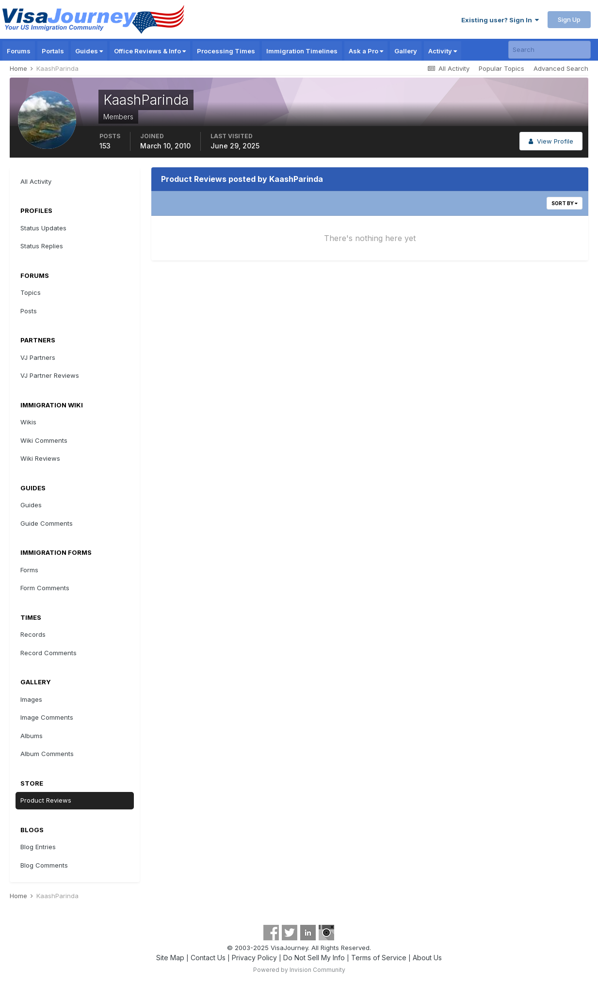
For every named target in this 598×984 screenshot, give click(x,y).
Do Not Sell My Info (314, 957)
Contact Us (208, 957)
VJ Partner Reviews (49, 375)
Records (33, 634)
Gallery (405, 51)
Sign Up (569, 19)
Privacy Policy (254, 957)
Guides (89, 51)
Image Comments (46, 717)
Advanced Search (560, 68)
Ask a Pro (366, 51)
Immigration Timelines (302, 51)
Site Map (170, 957)
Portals (53, 51)
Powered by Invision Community (299, 969)
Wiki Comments (43, 440)
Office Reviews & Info (150, 51)
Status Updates (43, 228)
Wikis (28, 422)
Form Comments (44, 588)
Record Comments (48, 653)
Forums (19, 51)
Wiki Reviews (40, 458)
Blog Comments (44, 865)
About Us (427, 957)
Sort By (564, 203)
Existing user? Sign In (500, 20)
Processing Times (226, 51)
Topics (30, 292)
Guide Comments (46, 523)
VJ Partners (37, 357)
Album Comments (47, 754)
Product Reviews (45, 800)
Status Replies (41, 246)
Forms (29, 570)
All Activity (35, 181)
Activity (442, 51)
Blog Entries (38, 847)
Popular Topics (501, 68)
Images (31, 699)
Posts (28, 311)
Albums (31, 736)
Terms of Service (378, 957)
